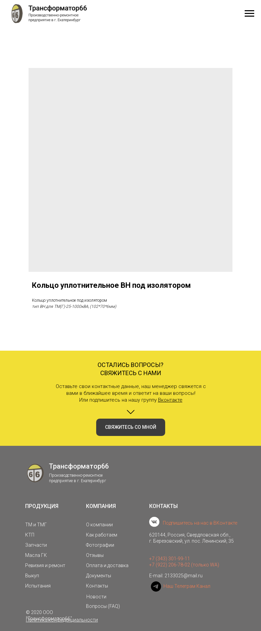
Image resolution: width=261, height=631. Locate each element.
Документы (98, 575)
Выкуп (32, 575)
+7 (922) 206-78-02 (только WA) (184, 564)
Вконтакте (170, 400)
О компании (99, 524)
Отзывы (95, 555)
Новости (96, 596)
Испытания (38, 586)
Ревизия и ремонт (45, 565)
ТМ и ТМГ (36, 524)
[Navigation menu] (249, 13)
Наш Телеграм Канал (186, 586)
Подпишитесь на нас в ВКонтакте (200, 523)
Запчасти (36, 545)
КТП (29, 535)
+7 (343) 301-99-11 (169, 558)
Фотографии (100, 545)
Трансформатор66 (79, 466)
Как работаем (101, 535)
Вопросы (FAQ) (103, 606)
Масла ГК (36, 555)
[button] (130, 427)
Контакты (97, 586)
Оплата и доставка (107, 565)
